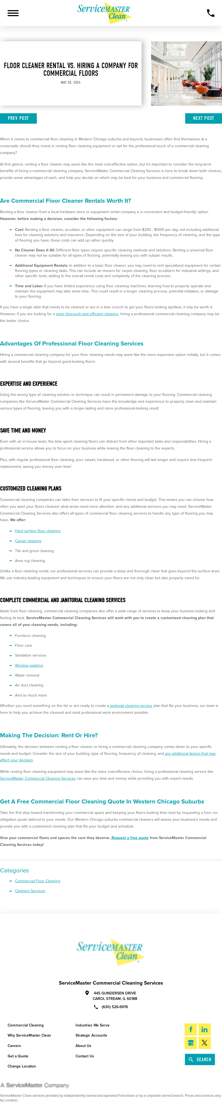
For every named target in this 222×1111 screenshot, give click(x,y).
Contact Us (85, 1056)
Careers (14, 1045)
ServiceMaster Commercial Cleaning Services (38, 778)
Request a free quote (129, 838)
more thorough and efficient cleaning (87, 314)
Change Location (22, 1066)
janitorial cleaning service (130, 705)
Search (200, 1060)
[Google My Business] (191, 1043)
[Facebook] (191, 1029)
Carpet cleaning (28, 541)
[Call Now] (211, 13)
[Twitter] (205, 1043)
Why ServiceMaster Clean (29, 1035)
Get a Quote (18, 1056)
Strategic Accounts (91, 1035)
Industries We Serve (93, 1025)
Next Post (203, 118)
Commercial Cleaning (26, 1025)
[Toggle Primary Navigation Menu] (13, 13)
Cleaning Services (30, 891)
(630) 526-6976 (111, 1006)
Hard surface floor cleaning (38, 531)
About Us (83, 1045)
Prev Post (18, 118)
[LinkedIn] (205, 1029)
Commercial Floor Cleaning (37, 881)
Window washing (29, 665)
